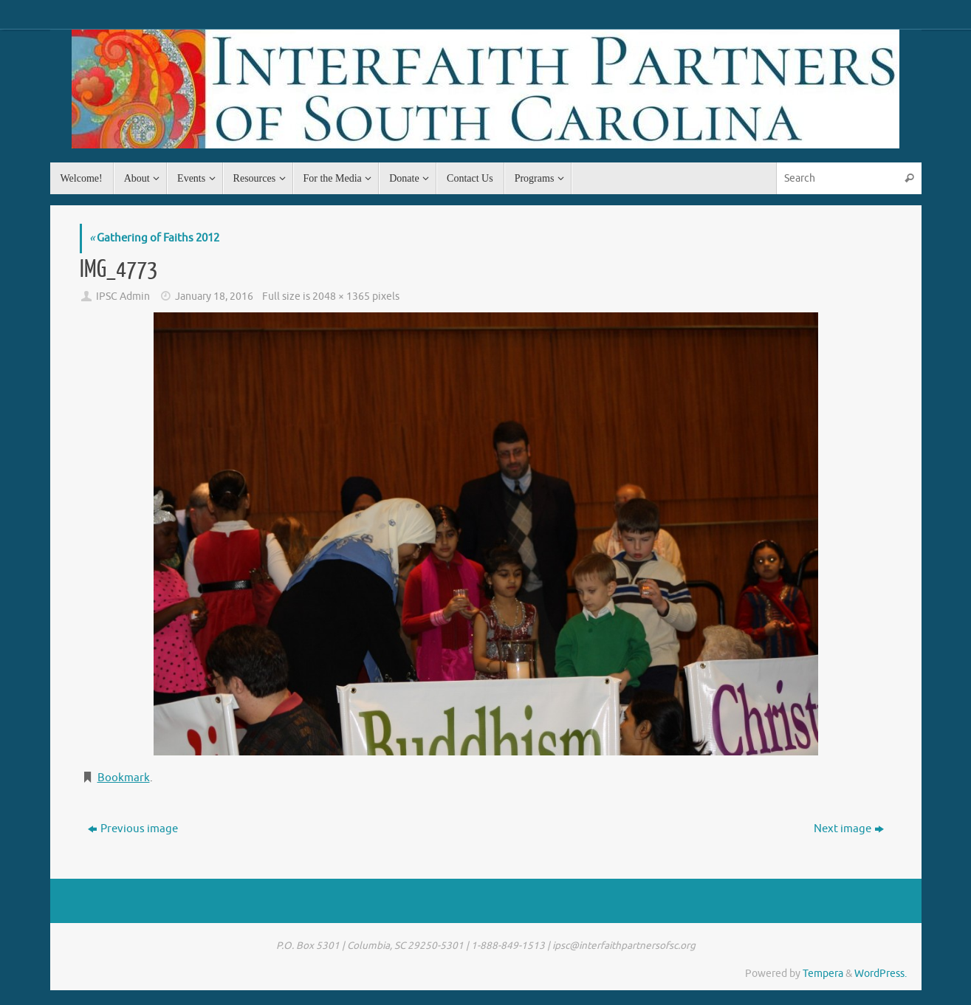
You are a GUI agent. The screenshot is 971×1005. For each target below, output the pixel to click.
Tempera (823, 973)
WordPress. (880, 973)
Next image (849, 829)
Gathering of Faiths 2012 (154, 238)
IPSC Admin (123, 296)
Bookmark (123, 778)
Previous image (133, 829)
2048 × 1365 (341, 296)
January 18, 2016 (214, 296)
